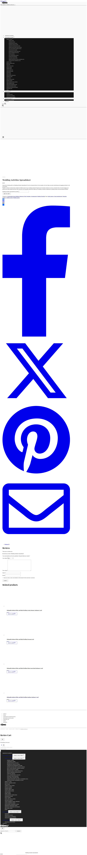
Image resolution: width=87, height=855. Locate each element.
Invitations (9, 72)
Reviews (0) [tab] (7, 514)
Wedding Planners (9, 35)
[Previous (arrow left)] (1, 719)
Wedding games (16, 167)
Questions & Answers (11, 95)
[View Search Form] (3, 105)
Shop (4, 690)
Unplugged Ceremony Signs (12, 84)
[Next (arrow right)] (4, 719)
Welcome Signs (9, 88)
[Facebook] (2, 3)
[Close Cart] (2, 709)
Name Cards (8, 763)
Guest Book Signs (10, 71)
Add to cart (7, 163)
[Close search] (2, 798)
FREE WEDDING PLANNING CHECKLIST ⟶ (7, 4)
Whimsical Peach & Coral (13, 44)
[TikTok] (8, 796)
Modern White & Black (13, 43)
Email (3, 545)
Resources (5, 781)
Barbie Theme (11, 40)
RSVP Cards (8, 767)
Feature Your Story (10, 791)
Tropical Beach (11, 743)
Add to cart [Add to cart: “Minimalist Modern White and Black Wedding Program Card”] (12, 612)
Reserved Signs (9, 76)
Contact (7, 101)
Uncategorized (34, 166)
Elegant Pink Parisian (13, 56)
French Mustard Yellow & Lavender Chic (16, 59)
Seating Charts (9, 80)
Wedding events (9, 167)
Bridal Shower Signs (10, 63)
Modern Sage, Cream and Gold (14, 51)
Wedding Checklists (41, 166)
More (6, 779)
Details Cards (9, 67)
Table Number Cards (10, 83)
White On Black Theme (12, 739)
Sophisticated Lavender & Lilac (15, 60)
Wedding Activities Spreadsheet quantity (10, 161)
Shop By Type (8, 751)
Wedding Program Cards (11, 775)
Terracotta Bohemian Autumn (14, 735)
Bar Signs (8, 64)
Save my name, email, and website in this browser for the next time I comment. (19, 547)
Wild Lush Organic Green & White (15, 48)
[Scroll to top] (1, 715)
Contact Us (6, 689)
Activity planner (51, 166)
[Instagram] (3, 3)
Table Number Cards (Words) (12, 771)
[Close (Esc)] (10, 717)
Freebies (7, 783)
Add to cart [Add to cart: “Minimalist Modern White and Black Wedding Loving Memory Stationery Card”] (12, 583)
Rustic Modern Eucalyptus (14, 52)
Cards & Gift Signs (10, 755)
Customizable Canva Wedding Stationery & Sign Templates (19, 166)
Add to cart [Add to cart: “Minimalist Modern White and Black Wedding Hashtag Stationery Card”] (12, 670)
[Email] (36, 512)
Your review (5, 540)
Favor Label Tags (9, 759)
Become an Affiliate (8, 687)
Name (3, 542)
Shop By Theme (8, 728)
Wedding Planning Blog (9, 686)
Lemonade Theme (11, 731)
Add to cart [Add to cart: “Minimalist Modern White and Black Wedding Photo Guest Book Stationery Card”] (12, 641)
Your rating (4, 528)
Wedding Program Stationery (12, 87)
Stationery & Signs (7, 725)
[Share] (7, 717)
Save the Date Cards (10, 79)
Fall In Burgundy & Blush (13, 55)
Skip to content (3, 1)
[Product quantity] (24, 161)
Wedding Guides (10, 94)
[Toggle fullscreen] (4, 717)
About (4, 683)
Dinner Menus (9, 68)
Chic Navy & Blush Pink (13, 747)
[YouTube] (5, 3)
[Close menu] (0, 720)
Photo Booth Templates (11, 75)
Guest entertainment (58, 166)
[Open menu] (3, 137)
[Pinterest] (6, 3)
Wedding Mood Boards (10, 787)
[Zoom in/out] (1, 717)
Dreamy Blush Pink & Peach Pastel (15, 47)
